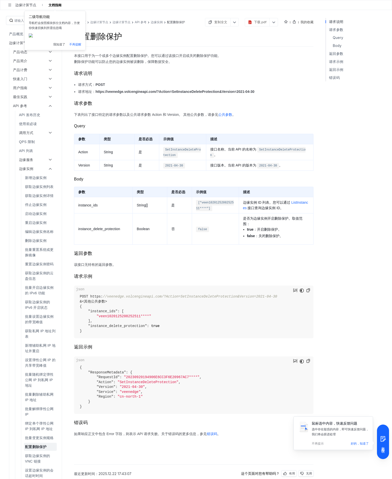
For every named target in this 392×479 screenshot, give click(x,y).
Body (337, 45)
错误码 (212, 434)
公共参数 (225, 115)
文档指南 (55, 5)
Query (338, 37)
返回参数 (336, 53)
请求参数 (336, 29)
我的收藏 (307, 22)
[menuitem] (31, 34)
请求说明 (336, 21)
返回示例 (336, 69)
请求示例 (336, 61)
